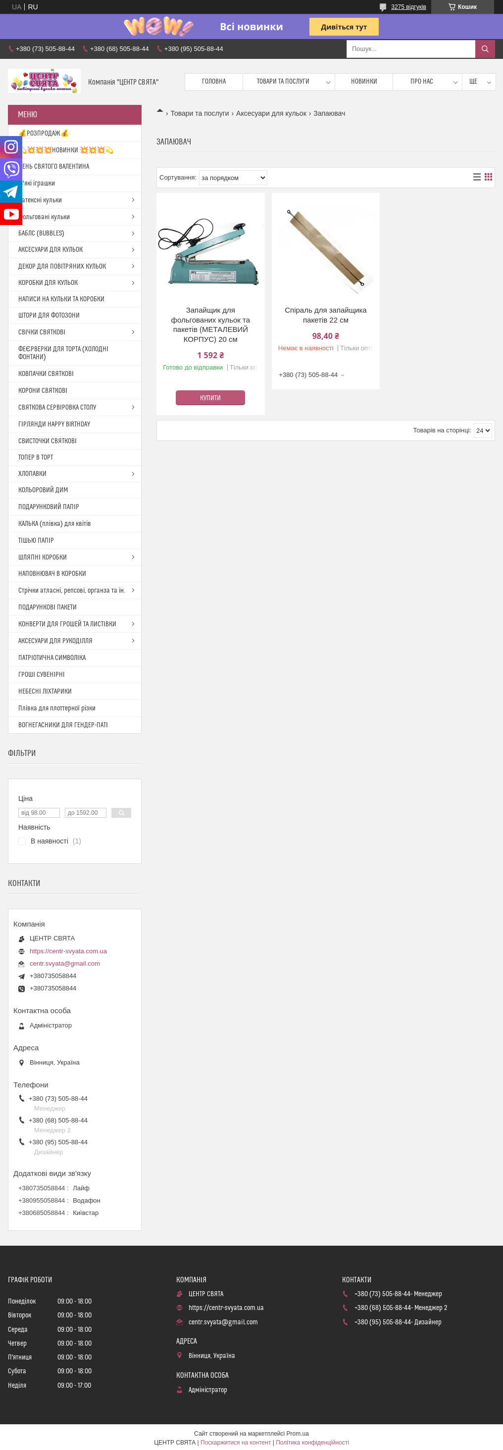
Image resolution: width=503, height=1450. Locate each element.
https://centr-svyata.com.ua (68, 951)
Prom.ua (298, 1433)
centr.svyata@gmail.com (65, 963)
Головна (214, 82)
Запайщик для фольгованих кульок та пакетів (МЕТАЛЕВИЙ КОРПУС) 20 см (210, 324)
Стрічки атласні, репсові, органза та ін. (71, 591)
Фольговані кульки (44, 217)
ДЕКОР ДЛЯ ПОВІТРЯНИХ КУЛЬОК (62, 267)
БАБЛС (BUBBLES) (41, 233)
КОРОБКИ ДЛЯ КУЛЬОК (48, 283)
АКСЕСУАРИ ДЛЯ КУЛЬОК (50, 250)
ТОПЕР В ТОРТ (35, 458)
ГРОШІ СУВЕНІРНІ (41, 675)
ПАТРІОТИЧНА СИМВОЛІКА (52, 658)
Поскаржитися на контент (236, 1442)
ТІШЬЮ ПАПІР (36, 541)
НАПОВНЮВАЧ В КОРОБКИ (52, 574)
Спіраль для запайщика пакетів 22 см (326, 315)
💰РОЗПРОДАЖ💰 (43, 134)
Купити (210, 398)
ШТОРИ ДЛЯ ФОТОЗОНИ (49, 316)
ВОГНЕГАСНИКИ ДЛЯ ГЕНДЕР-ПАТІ (63, 725)
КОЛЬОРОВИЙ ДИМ (43, 490)
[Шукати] (485, 49)
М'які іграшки (36, 183)
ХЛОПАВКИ (32, 474)
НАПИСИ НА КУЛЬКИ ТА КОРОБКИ (61, 299)
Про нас (421, 82)
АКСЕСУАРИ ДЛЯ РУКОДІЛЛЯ (55, 641)
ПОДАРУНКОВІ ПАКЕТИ (47, 607)
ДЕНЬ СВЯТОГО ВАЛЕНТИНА (53, 167)
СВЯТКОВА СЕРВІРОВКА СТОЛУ (57, 408)
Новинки (364, 82)
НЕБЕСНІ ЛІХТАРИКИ (45, 692)
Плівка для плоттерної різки (57, 708)
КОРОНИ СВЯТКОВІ (42, 391)
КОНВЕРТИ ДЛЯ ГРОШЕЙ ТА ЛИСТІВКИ (67, 624)
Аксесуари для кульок (271, 113)
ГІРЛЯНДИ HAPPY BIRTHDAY (54, 424)
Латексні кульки (40, 200)
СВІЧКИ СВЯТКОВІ (41, 332)
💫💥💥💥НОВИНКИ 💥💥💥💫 (65, 150)
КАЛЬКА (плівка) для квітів (54, 524)
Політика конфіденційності (312, 1442)
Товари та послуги (283, 82)
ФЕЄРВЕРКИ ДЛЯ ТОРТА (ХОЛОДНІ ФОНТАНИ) (63, 353)
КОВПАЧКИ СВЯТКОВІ (46, 374)
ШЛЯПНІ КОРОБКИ (42, 557)
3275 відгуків (408, 6)
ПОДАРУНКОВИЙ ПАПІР (48, 507)
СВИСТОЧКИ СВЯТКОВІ (47, 441)
